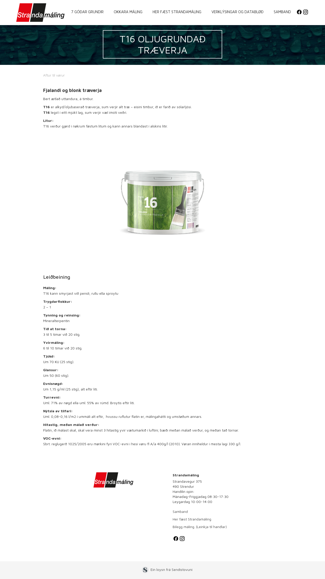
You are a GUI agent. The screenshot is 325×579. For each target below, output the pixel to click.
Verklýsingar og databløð (238, 12)
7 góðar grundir (87, 12)
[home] (40, 12)
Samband (282, 12)
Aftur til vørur (54, 75)
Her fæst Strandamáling (177, 12)
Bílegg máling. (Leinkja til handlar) (200, 527)
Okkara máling (128, 12)
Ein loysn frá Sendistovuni (171, 569)
